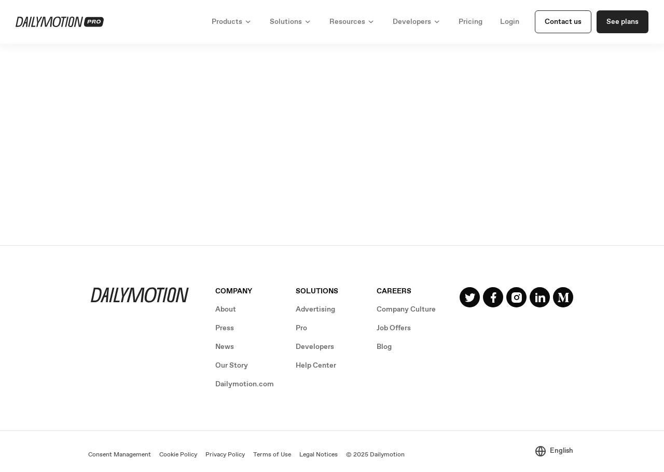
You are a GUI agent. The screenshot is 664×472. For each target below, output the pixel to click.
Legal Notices (318, 455)
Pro (301, 328)
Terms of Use (272, 455)
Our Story (231, 365)
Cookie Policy (178, 455)
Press (224, 328)
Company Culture (406, 309)
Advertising (315, 309)
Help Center (316, 365)
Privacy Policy (225, 455)
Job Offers (394, 328)
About (225, 309)
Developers (315, 347)
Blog (384, 347)
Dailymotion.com (244, 384)
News (224, 347)
